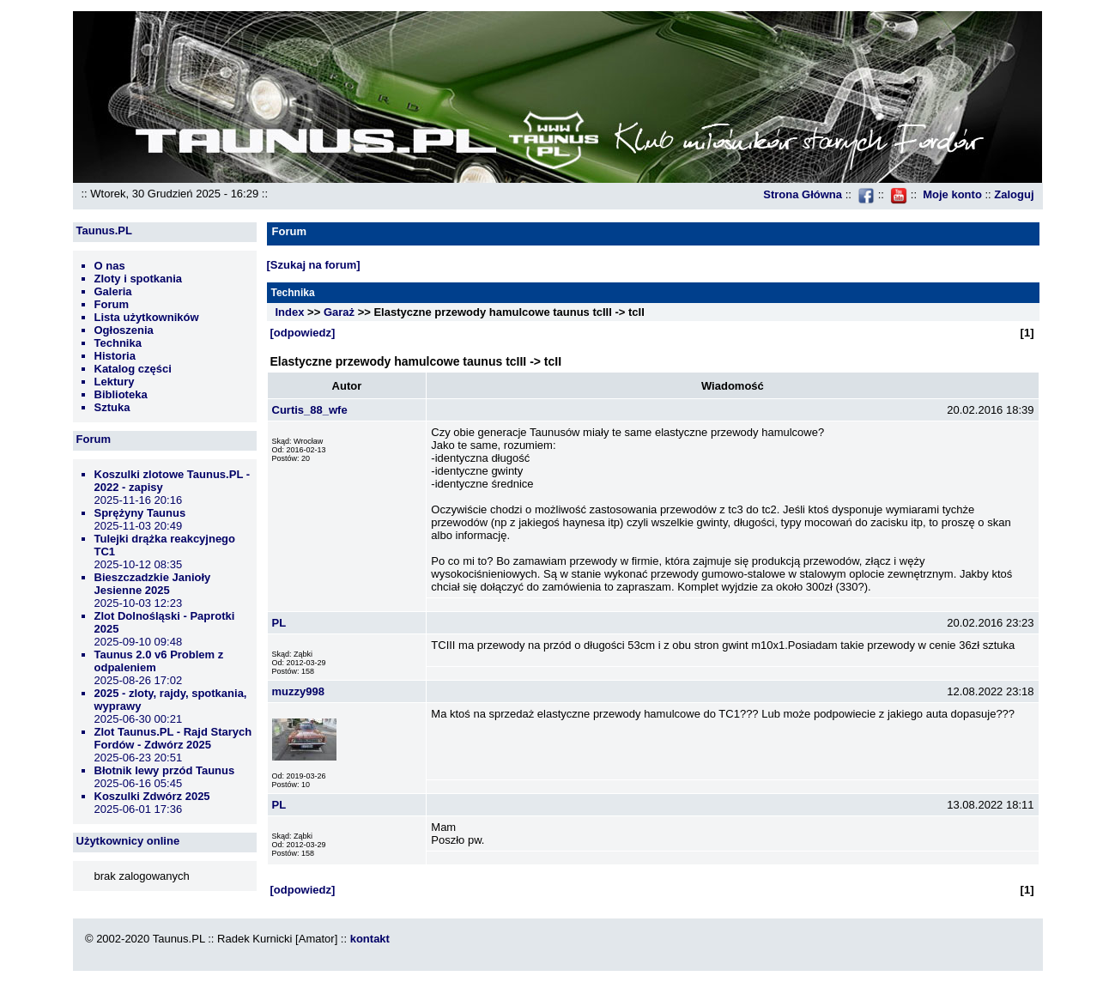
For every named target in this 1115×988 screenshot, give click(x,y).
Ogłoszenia (124, 330)
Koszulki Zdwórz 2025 (152, 796)
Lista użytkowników (146, 317)
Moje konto (952, 194)
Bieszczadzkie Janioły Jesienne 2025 (152, 584)
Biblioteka (121, 394)
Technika (118, 342)
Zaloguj (1013, 194)
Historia (115, 355)
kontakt (370, 938)
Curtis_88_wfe (310, 409)
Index (290, 312)
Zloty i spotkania (138, 278)
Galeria (113, 291)
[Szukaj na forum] (314, 264)
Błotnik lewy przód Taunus (164, 770)
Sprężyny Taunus (140, 512)
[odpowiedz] (303, 332)
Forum (111, 304)
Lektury (114, 381)
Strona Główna (802, 194)
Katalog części (133, 368)
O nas (109, 265)
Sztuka (112, 407)
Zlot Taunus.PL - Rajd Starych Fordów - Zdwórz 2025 (173, 738)
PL (279, 622)
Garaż (339, 312)
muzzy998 (298, 691)
